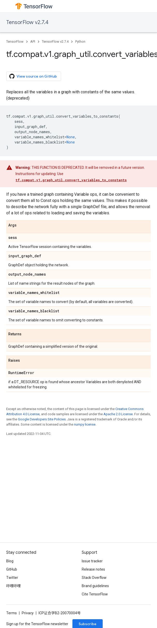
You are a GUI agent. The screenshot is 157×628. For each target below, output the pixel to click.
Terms (11, 613)
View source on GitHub (33, 76)
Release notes (93, 569)
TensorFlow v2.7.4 (27, 22)
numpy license (84, 424)
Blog (9, 561)
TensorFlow (15, 41)
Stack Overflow (94, 578)
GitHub (11, 569)
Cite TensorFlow (95, 594)
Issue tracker (92, 561)
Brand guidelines (95, 586)
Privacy (28, 613)
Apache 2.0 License (118, 414)
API (32, 41)
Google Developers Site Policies (42, 419)
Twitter (12, 578)
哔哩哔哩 (13, 586)
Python (80, 41)
